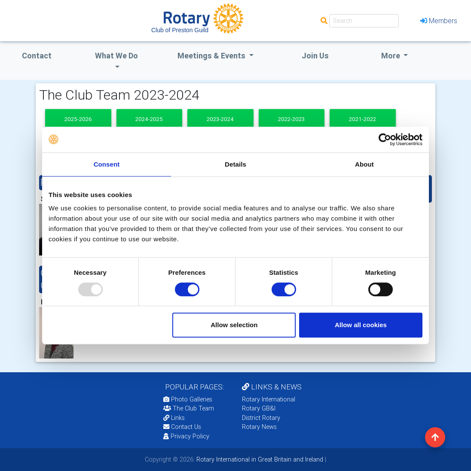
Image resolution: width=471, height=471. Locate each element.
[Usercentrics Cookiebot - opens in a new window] (384, 139)
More (391, 56)
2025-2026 (78, 119)
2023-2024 (220, 119)
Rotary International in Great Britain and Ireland (259, 459)
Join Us (315, 56)
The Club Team (188, 408)
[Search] (364, 20)
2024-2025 (149, 119)
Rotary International (268, 399)
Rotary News (259, 427)
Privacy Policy (186, 436)
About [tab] (364, 164)
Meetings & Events (212, 56)
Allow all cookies (361, 324)
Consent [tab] (107, 164)
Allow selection (234, 324)
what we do (116, 56)
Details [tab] (235, 164)
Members (438, 20)
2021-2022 (362, 119)
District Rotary (261, 418)
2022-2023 (291, 119)
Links (174, 418)
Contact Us (182, 427)
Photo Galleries (187, 399)
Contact (37, 56)
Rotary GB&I (258, 408)
